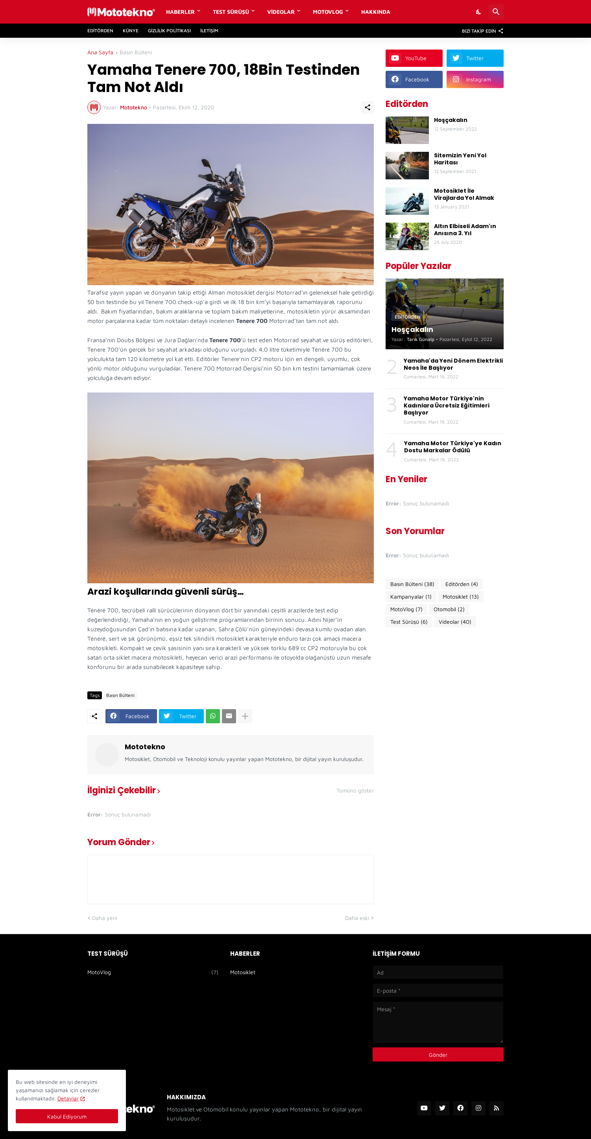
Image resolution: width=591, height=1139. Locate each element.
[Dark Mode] (479, 11)
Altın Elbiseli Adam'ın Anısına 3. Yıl (465, 230)
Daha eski (357, 917)
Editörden (100, 30)
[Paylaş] (367, 107)
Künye (131, 30)
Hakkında (375, 11)
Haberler (180, 11)
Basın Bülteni (136, 52)
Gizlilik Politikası (169, 30)
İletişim (209, 30)
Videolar (281, 11)
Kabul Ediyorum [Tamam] (67, 1116)
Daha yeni (104, 917)
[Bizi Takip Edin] (481, 31)
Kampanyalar (411, 597)
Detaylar (68, 1098)
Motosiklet (461, 597)
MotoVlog (328, 11)
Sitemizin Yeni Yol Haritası (460, 159)
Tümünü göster (355, 790)
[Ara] (496, 11)
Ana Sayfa (100, 52)
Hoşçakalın (450, 119)
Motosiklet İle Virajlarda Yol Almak (464, 194)
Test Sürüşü (231, 11)
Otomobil (449, 609)
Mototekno (145, 747)
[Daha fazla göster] (245, 716)
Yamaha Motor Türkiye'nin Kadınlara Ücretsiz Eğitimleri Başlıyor (446, 406)
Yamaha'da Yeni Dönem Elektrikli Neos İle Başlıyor (453, 364)
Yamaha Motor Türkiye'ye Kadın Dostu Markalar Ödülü (452, 447)
